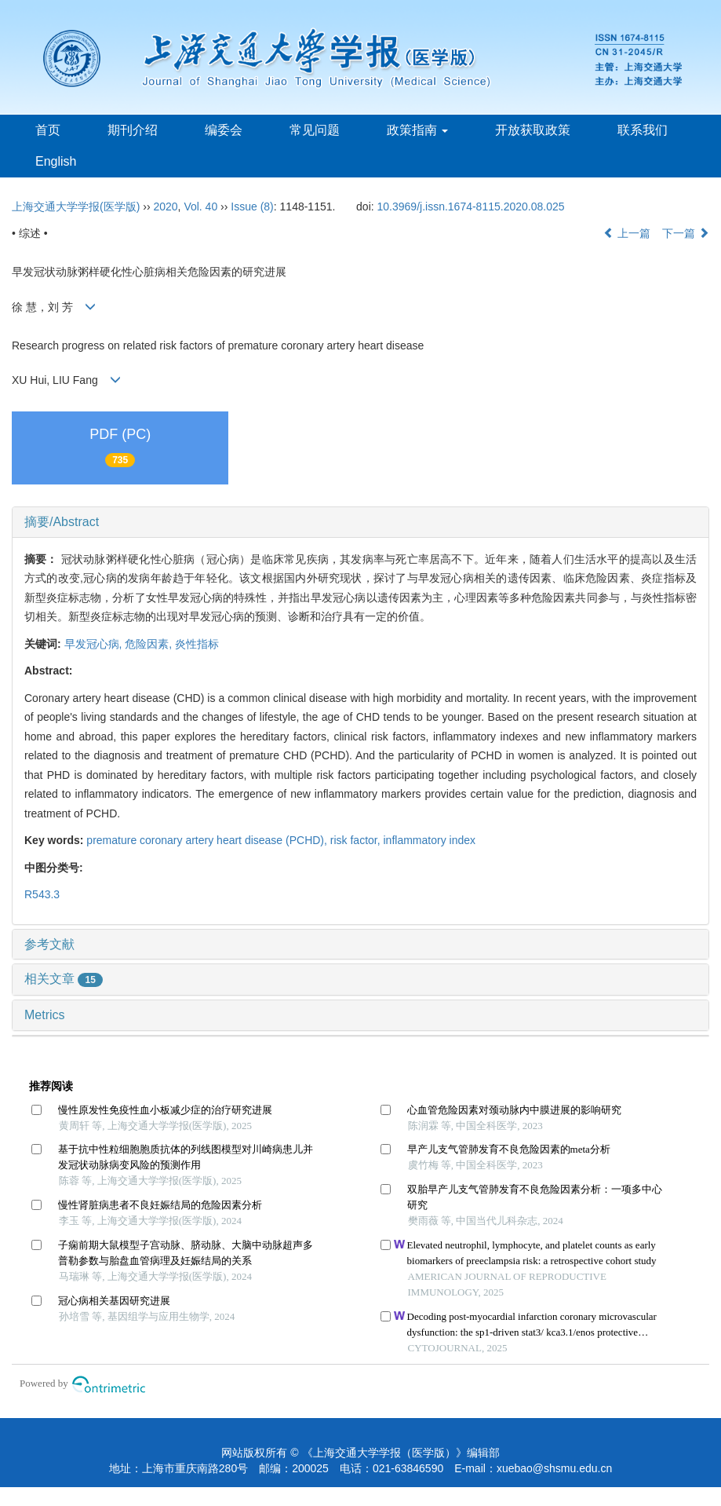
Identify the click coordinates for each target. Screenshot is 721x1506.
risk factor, (357, 840)
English (55, 161)
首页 (47, 130)
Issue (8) (252, 206)
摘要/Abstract (61, 521)
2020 (165, 206)
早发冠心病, (95, 644)
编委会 (223, 130)
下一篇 (685, 233)
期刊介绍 (132, 130)
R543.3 (42, 894)
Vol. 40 (200, 206)
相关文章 (63, 978)
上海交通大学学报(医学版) (76, 206)
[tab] (360, 522)
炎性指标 (197, 644)
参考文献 (49, 944)
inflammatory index (430, 840)
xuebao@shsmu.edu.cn (554, 1468)
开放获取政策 (532, 130)
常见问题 (314, 130)
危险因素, (150, 644)
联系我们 (642, 130)
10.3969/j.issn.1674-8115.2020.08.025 (471, 206)
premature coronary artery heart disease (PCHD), (208, 840)
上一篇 (626, 233)
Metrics (44, 1015)
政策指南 (417, 130)
